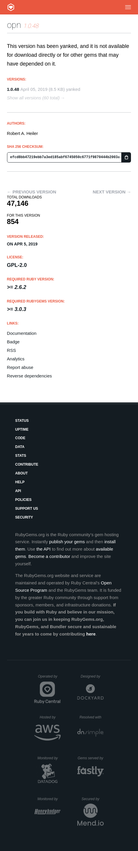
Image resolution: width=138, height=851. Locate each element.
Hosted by (50, 717)
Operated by (49, 678)
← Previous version (31, 191)
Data (20, 447)
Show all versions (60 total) (33, 97)
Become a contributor (49, 556)
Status (22, 421)
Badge (13, 341)
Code (20, 438)
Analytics (16, 358)
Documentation (22, 333)
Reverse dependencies (29, 375)
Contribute (26, 464)
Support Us (26, 508)
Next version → (112, 191)
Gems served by (91, 758)
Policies (23, 500)
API (18, 491)
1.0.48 (13, 89)
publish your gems (67, 541)
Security (24, 517)
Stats (20, 456)
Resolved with (91, 717)
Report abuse (20, 367)
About (21, 473)
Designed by (92, 676)
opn (14, 25)
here (91, 633)
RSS (11, 350)
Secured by (92, 799)
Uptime (21, 429)
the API (43, 548)
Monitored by (49, 758)
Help (20, 482)
